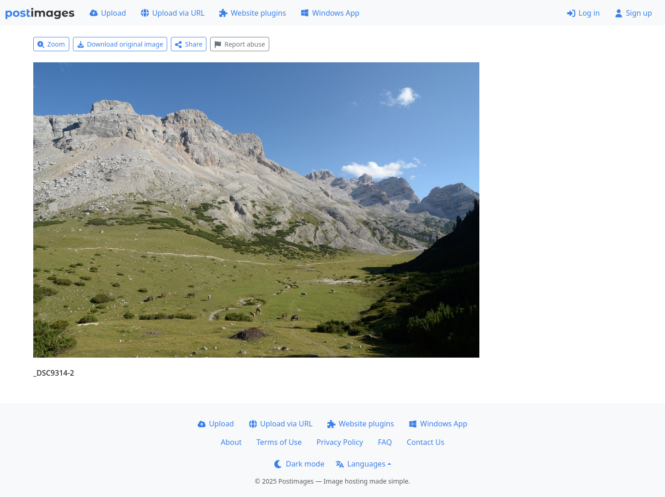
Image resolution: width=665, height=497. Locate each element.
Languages (360, 464)
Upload (108, 13)
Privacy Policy (339, 442)
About (231, 442)
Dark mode (299, 464)
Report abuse (239, 44)
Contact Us (425, 442)
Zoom (51, 44)
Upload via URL (173, 13)
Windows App (330, 13)
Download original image (120, 44)
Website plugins (252, 13)
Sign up (633, 13)
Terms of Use (279, 442)
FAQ (385, 442)
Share (188, 44)
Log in (583, 13)
